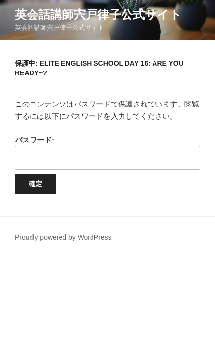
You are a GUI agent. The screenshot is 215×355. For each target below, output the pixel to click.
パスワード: (107, 153)
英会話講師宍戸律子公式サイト (98, 14)
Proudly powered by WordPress (63, 237)
